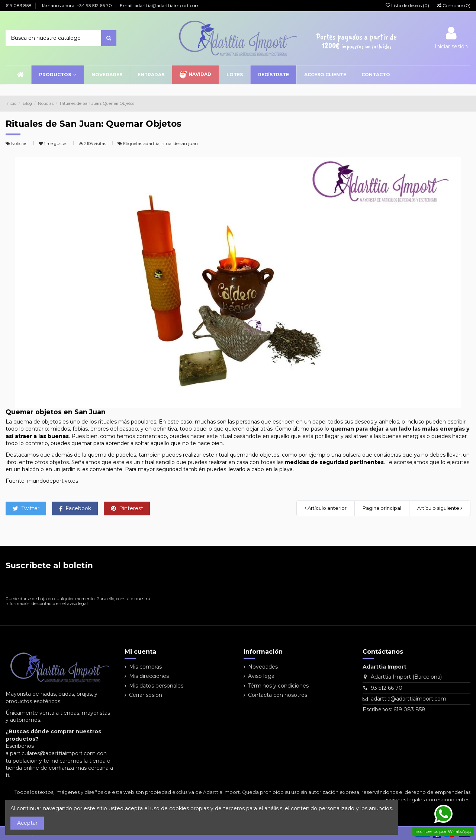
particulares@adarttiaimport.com (53, 753)
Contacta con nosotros (277, 695)
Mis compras (145, 666)
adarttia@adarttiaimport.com (408, 698)
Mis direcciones (149, 676)
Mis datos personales (156, 685)
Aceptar (27, 823)
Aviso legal (262, 676)
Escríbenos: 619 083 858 (394, 709)
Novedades (263, 666)
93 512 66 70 (386, 688)
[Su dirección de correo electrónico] (72, 585)
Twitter (26, 508)
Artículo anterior (326, 508)
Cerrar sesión (145, 695)
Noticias (19, 143)
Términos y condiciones (278, 685)
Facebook (75, 508)
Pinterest (127, 508)
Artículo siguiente (439, 508)
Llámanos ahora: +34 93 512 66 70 (76, 5)
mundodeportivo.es (52, 480)
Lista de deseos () (408, 5)
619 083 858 (19, 5)
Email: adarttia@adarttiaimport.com (160, 5)
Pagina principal (382, 508)
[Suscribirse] (145, 585)
